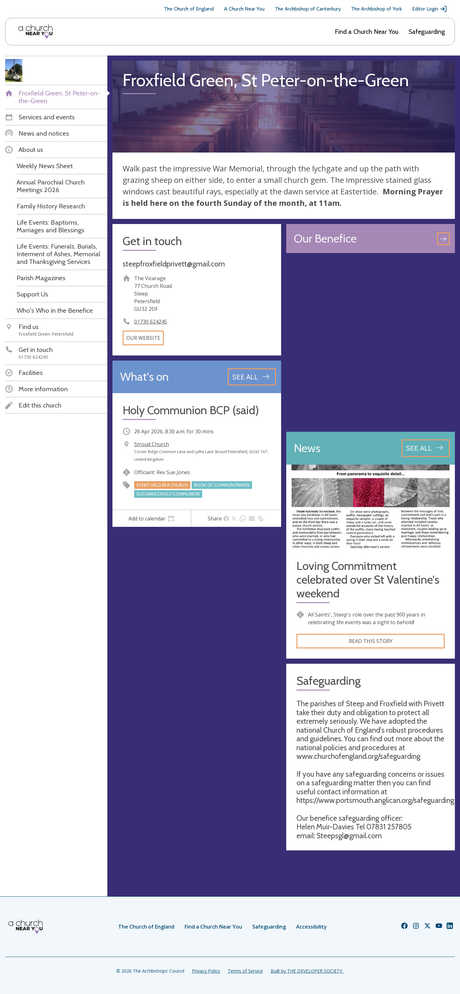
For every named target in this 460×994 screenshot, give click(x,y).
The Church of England (189, 9)
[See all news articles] (426, 448)
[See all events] (252, 376)
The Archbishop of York (376, 9)
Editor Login (429, 9)
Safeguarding (427, 31)
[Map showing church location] (370, 342)
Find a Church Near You (366, 31)
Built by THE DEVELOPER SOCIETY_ (307, 971)
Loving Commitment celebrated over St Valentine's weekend (367, 579)
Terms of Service (245, 971)
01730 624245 (150, 321)
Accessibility (311, 926)
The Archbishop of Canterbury (308, 9)
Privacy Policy (206, 971)
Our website (143, 337)
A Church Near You (244, 9)
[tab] (151, 518)
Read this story (371, 641)
